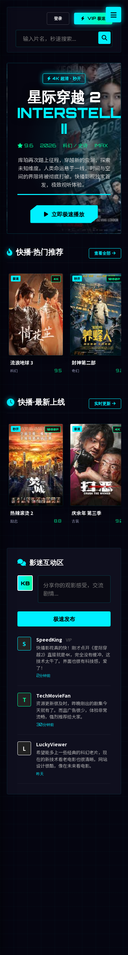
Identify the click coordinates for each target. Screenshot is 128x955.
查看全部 (105, 253)
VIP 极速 (93, 18)
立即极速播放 (64, 214)
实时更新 (105, 403)
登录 (58, 18)
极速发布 (64, 618)
